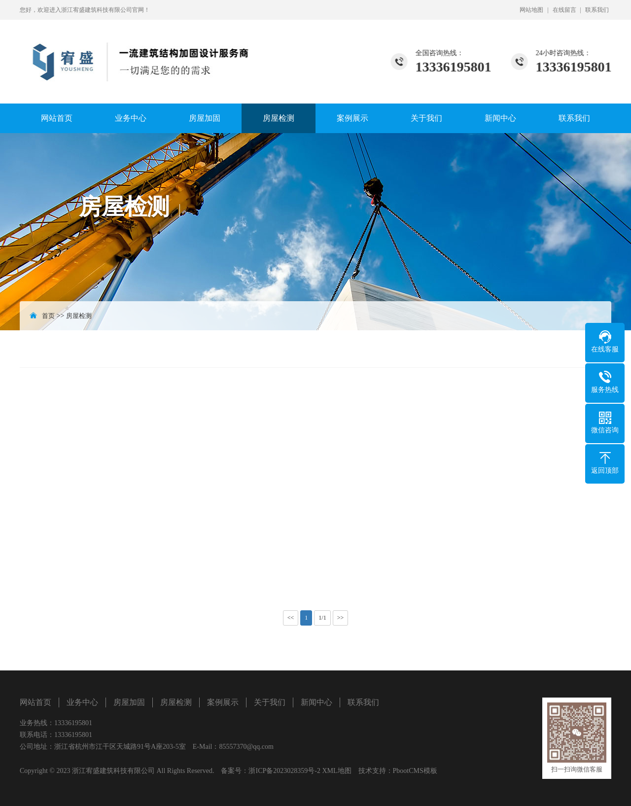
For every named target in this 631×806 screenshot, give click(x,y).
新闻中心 (500, 118)
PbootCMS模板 (415, 770)
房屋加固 (204, 118)
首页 (48, 315)
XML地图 (336, 770)
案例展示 (352, 118)
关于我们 (426, 118)
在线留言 (564, 9)
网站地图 (531, 9)
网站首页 (56, 118)
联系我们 (597, 9)
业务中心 (130, 118)
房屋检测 (278, 118)
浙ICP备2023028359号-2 (284, 770)
